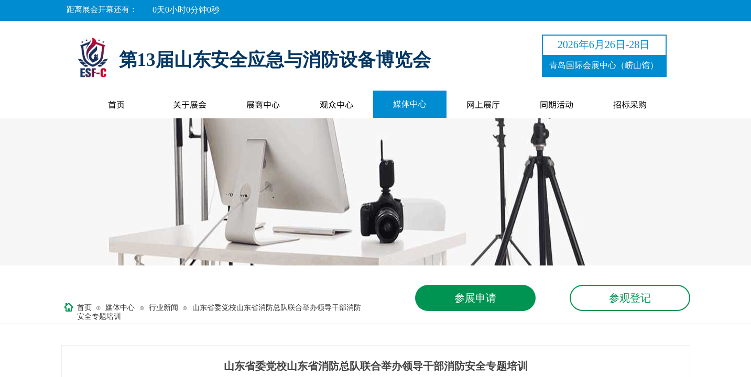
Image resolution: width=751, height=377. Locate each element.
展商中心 (263, 104)
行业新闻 (163, 308)
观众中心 (336, 104)
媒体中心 (410, 103)
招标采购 (630, 104)
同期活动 (556, 104)
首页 (116, 104)
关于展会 (189, 104)
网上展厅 (483, 104)
